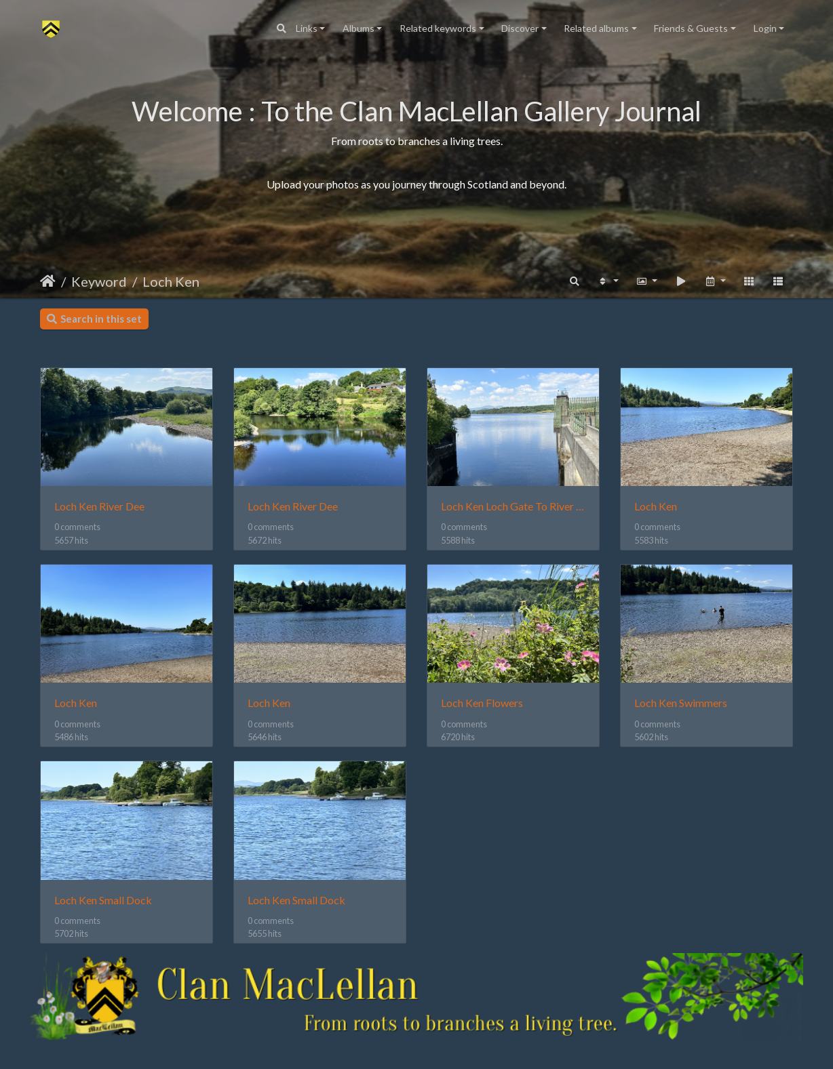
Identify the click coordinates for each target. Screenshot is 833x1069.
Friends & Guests (691, 28)
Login (765, 28)
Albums (358, 28)
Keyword (99, 281)
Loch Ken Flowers (482, 702)
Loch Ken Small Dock (103, 899)
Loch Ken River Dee (99, 506)
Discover (520, 28)
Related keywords (438, 28)
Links (306, 28)
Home (48, 281)
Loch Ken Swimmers (680, 702)
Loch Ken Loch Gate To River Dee (513, 506)
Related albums (596, 28)
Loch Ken (170, 281)
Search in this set (94, 318)
